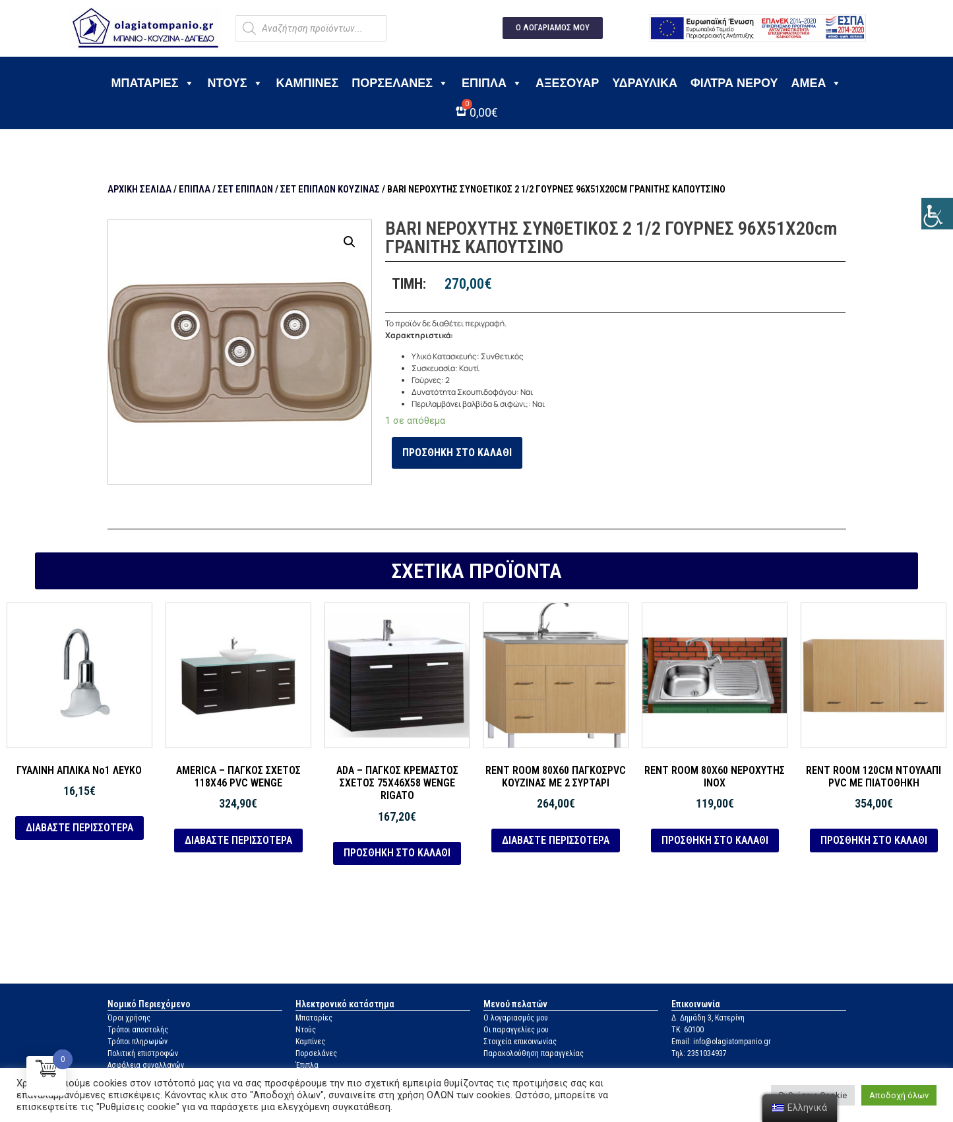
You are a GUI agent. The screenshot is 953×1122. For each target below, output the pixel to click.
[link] (937, 213)
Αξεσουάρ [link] (567, 83)
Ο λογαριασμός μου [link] (515, 1017)
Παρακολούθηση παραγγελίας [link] (533, 1053)
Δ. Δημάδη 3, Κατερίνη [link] (708, 1017)
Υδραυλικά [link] (644, 83)
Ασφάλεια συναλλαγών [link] (146, 1065)
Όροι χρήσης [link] (129, 1017)
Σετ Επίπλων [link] (245, 189)
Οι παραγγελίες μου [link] (516, 1029)
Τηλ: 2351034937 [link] (699, 1053)
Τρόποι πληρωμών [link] (138, 1041)
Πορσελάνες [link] (400, 83)
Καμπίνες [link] (307, 83)
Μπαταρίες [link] (153, 83)
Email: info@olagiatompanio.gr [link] (721, 1041)
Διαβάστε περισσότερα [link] (79, 827)
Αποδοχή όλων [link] (899, 1095)
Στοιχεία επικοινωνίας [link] (520, 1041)
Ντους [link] (235, 83)
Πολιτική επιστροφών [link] (143, 1053)
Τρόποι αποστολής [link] (138, 1029)
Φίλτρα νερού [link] (734, 83)
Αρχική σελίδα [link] (139, 189)
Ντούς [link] (305, 1029)
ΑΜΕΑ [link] (816, 83)
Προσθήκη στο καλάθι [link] (457, 452)
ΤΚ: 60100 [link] (687, 1029)
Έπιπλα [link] (492, 83)
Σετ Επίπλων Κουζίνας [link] (330, 189)
